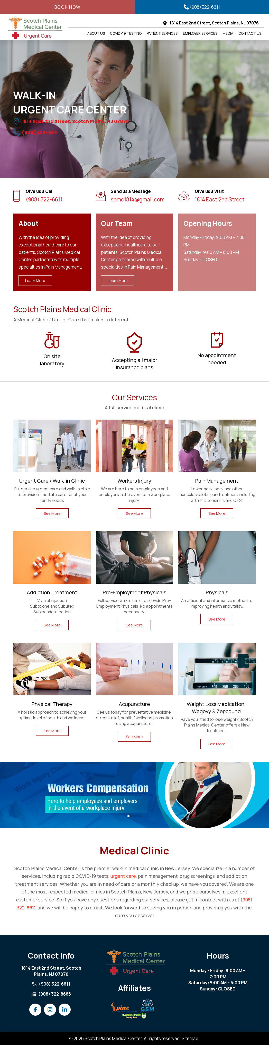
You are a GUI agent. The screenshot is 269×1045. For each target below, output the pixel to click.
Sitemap (190, 1038)
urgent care (123, 876)
